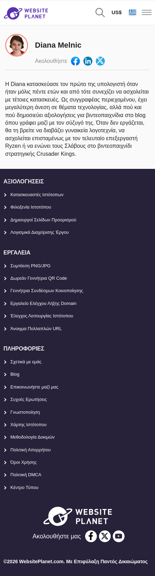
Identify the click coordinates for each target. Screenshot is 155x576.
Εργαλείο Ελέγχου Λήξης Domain (43, 303)
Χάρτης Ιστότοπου (28, 424)
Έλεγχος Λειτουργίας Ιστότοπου (41, 315)
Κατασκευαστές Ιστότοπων (37, 194)
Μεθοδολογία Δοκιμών (32, 437)
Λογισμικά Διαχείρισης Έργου (39, 232)
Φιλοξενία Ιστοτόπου (30, 207)
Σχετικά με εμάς (26, 361)
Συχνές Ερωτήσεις (28, 399)
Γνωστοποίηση (25, 412)
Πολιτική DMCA (25, 474)
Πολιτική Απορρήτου (30, 449)
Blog (14, 374)
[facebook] (91, 536)
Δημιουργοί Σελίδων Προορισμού (43, 219)
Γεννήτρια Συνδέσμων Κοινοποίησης (46, 290)
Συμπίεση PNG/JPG (30, 265)
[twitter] (105, 536)
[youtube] (119, 536)
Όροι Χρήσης (23, 462)
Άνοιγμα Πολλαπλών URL (36, 328)
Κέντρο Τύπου (24, 487)
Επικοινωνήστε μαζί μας (34, 387)
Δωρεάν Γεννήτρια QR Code (38, 278)
